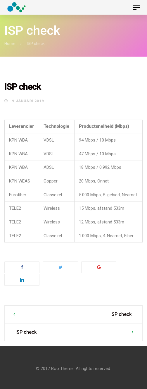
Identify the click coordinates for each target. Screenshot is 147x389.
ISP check (121, 314)
